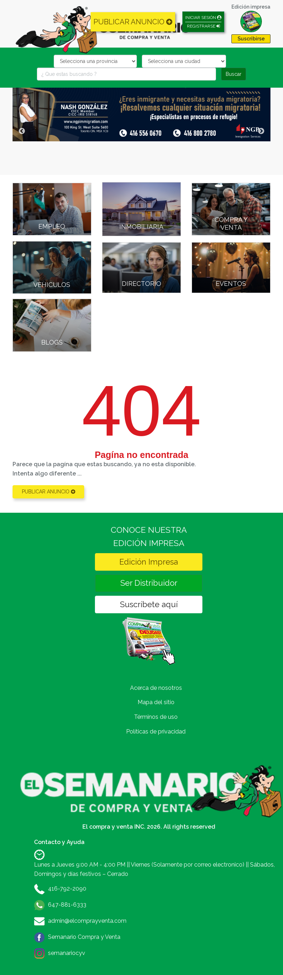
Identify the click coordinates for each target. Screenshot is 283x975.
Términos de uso (156, 716)
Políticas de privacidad (156, 731)
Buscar (233, 74)
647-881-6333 (67, 904)
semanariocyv (66, 953)
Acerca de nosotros (156, 687)
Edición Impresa (148, 561)
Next (261, 131)
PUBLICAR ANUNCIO (132, 22)
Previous (21, 131)
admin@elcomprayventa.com (87, 920)
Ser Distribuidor (148, 583)
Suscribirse (251, 39)
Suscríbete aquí (149, 604)
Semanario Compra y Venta (84, 936)
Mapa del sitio (156, 702)
